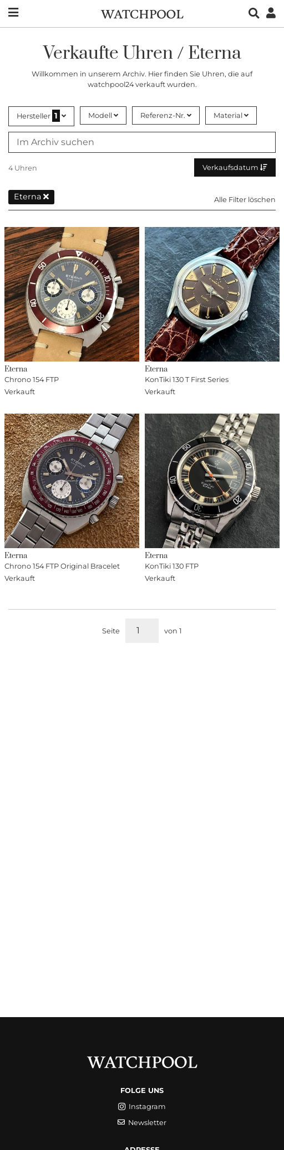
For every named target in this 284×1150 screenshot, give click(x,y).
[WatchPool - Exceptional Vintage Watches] (142, 13)
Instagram (142, 1106)
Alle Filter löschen (245, 199)
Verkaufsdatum (234, 167)
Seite (111, 631)
